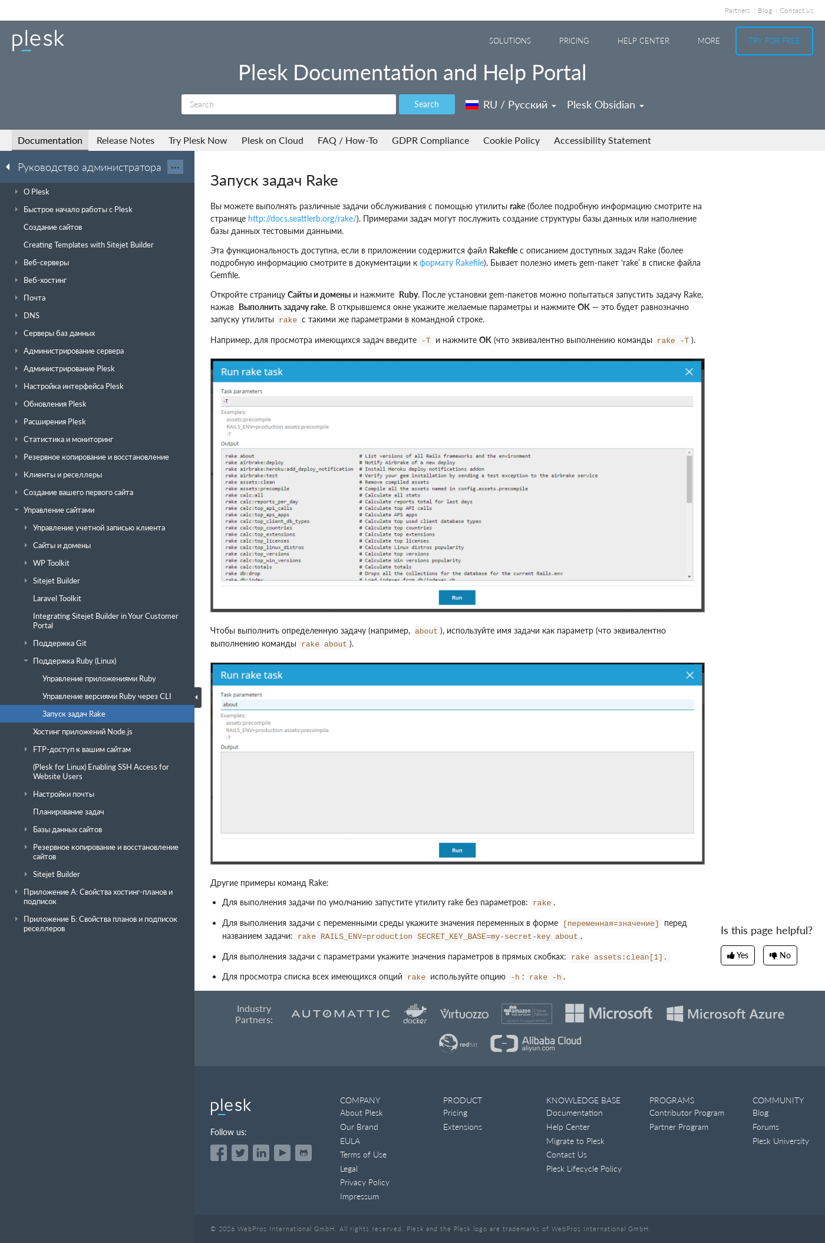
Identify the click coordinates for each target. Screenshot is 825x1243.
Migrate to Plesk (575, 1141)
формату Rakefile (452, 263)
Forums (766, 1127)
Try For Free (774, 40)
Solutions (510, 40)
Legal (349, 1168)
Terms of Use (363, 1154)
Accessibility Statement (602, 140)
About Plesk (361, 1112)
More (709, 40)
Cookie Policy (511, 140)
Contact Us (566, 1154)
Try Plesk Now (198, 140)
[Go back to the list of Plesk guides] (11, 166)
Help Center (643, 40)
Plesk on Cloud (272, 140)
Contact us (796, 10)
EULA (350, 1141)
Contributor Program (686, 1112)
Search (426, 104)
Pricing (574, 40)
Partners (737, 10)
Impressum (359, 1196)
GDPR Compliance (430, 140)
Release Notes (125, 140)
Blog (765, 10)
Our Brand (359, 1127)
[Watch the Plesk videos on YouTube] (282, 1153)
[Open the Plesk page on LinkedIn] (261, 1153)
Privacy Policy (365, 1182)
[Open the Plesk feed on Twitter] (240, 1153)
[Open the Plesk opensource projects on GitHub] (303, 1153)
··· (175, 166)
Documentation (50, 140)
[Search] (289, 104)
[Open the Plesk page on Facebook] (218, 1153)
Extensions (462, 1127)
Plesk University (781, 1141)
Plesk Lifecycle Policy (584, 1168)
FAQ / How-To (348, 140)
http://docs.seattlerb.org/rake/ (302, 218)
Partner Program (678, 1127)
